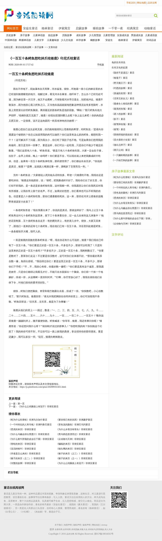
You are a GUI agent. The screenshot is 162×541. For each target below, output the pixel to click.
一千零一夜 (115, 28)
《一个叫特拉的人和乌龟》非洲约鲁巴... (132, 187)
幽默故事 (95, 40)
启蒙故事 (81, 28)
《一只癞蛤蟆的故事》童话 (125, 155)
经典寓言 (133, 28)
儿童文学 (39, 40)
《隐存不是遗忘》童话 (123, 73)
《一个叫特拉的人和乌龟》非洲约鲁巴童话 (30, 424)
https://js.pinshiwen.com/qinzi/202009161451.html (43, 387)
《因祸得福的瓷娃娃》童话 (125, 134)
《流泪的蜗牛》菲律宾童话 (22, 449)
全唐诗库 (59, 529)
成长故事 (81, 35)
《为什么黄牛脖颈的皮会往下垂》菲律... (132, 218)
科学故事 (81, 40)
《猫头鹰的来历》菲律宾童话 (71, 449)
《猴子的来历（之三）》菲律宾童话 (74, 453)
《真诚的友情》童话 (122, 93)
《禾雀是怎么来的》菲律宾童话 (24, 453)
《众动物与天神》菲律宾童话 (71, 439)
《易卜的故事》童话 (122, 114)
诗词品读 (151, 40)
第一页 (21, 403)
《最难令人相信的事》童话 (125, 103)
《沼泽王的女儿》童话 (123, 98)
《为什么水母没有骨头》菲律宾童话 (74, 429)
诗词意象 (75, 529)
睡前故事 (98, 28)
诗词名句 (92, 529)
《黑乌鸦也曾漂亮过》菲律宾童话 (73, 434)
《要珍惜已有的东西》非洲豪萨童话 (74, 420)
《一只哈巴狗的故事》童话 (125, 160)
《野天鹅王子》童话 (122, 83)
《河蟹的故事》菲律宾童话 (22, 463)
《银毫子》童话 (120, 78)
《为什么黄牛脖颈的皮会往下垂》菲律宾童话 (31, 439)
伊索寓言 (64, 28)
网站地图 (141, 3)
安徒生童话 (30, 28)
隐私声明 (77, 525)
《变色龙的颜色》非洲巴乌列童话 (73, 424)
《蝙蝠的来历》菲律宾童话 (69, 444)
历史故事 (11, 35)
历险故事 (67, 35)
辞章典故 (100, 529)
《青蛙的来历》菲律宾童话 (22, 444)
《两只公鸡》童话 (121, 150)
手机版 (100, 64)
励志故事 (53, 35)
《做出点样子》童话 (122, 145)
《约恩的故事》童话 (122, 88)
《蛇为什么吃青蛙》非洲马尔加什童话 (28, 420)
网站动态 (96, 525)
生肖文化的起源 (120, 67)
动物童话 (150, 28)
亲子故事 (25, 35)
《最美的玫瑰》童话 (122, 109)
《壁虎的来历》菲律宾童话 (22, 429)
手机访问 (130, 3)
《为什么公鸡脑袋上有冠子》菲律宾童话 (38, 406)
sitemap (104, 525)
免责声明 (68, 525)
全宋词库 (67, 529)
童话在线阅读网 (23, 47)
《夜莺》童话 (118, 129)
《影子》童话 (118, 119)
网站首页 (13, 28)
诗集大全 (83, 529)
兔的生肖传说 (118, 62)
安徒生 (109, 40)
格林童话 (47, 28)
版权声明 (86, 525)
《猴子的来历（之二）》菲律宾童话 (27, 458)
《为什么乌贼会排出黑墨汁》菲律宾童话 (29, 434)
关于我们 (58, 525)
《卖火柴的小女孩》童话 (124, 140)
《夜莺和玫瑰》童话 (122, 124)
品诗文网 (152, 3)
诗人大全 (108, 529)
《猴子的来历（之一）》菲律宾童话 (74, 458)
